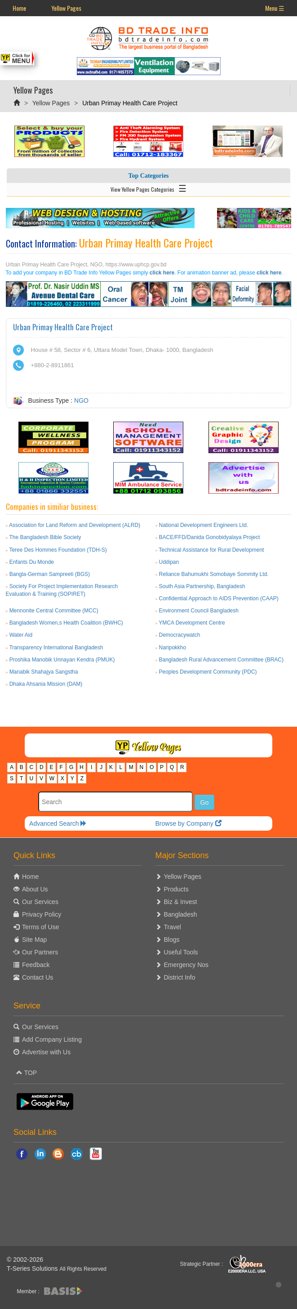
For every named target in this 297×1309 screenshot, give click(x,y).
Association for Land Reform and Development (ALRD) (74, 525)
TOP (26, 1072)
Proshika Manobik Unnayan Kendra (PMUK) (62, 660)
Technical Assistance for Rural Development (211, 550)
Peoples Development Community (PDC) (208, 672)
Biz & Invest (180, 901)
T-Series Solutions (33, 1268)
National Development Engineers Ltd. (203, 525)
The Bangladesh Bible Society (45, 537)
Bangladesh (180, 914)
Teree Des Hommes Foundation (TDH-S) (57, 550)
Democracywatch (179, 635)
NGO (81, 400)
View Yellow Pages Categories (148, 187)
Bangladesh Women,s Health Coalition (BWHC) (66, 623)
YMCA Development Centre (192, 623)
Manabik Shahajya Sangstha (43, 672)
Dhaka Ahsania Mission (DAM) (46, 684)
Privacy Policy (41, 914)
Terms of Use (40, 927)
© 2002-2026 (25, 1259)
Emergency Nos (186, 964)
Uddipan (169, 562)
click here (162, 273)
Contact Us (37, 977)
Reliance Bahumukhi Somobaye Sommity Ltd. (214, 574)
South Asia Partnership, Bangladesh (202, 586)
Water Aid (21, 635)
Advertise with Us (46, 1052)
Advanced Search (58, 823)
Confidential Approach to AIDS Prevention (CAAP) (219, 598)
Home (19, 8)
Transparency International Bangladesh (56, 647)
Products (176, 889)
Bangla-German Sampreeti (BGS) (49, 574)
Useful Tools (181, 952)
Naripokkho (172, 647)
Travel (172, 927)
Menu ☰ (274, 8)
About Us (35, 889)
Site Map (34, 939)
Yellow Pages (66, 8)
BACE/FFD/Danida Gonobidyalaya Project (209, 537)
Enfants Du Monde (31, 562)
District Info (179, 977)
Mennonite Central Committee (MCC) (53, 610)
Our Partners (40, 952)
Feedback (35, 964)
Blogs (172, 939)
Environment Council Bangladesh (199, 610)
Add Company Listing (52, 1039)
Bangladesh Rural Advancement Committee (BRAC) (221, 660)
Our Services (40, 901)
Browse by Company (188, 823)
